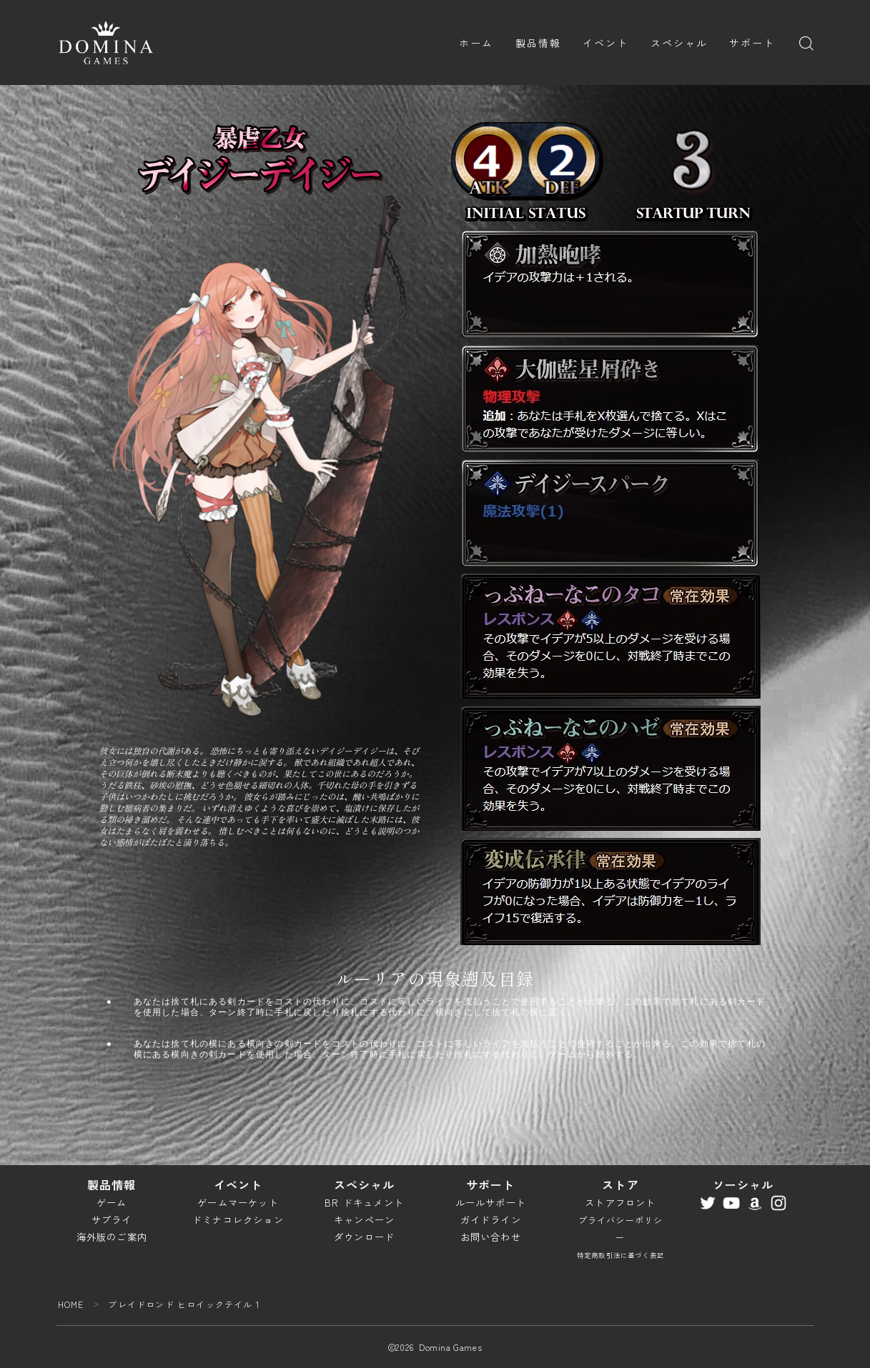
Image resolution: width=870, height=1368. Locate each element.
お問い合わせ (490, 1237)
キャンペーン (364, 1220)
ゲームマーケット (238, 1202)
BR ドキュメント (364, 1202)
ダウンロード (364, 1237)
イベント (605, 43)
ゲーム (112, 1202)
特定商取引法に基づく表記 (620, 1255)
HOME (71, 1304)
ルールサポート (490, 1202)
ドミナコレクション (238, 1220)
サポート (752, 43)
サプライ (112, 1220)
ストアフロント (620, 1202)
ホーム (476, 43)
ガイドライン (490, 1220)
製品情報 (538, 43)
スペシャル (679, 43)
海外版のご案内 (111, 1237)
